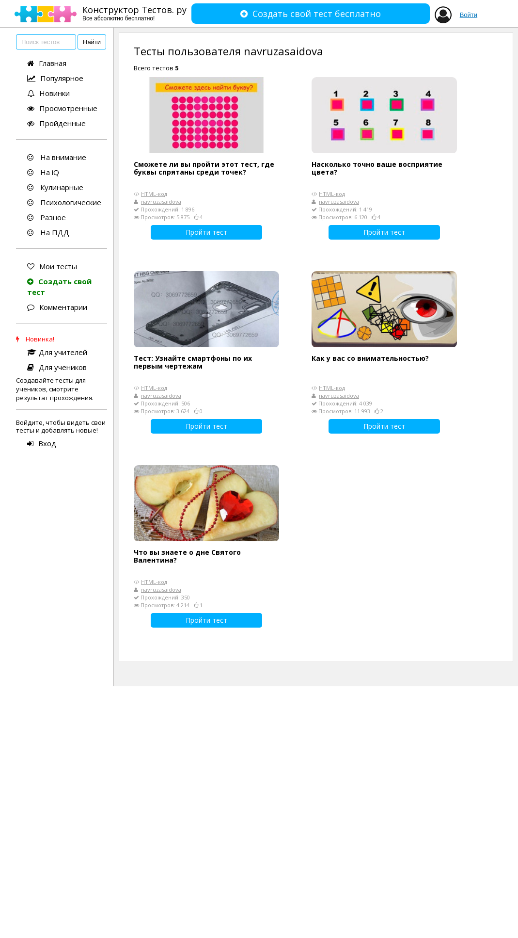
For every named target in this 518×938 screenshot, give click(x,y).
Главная (46, 63)
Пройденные (56, 123)
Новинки (48, 93)
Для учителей (57, 352)
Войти (468, 14)
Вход (41, 443)
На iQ (43, 172)
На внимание (56, 157)
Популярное (55, 78)
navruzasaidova (161, 201)
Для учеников (57, 367)
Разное (46, 217)
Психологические (64, 202)
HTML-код (154, 193)
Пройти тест (206, 232)
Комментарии (57, 307)
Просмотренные (62, 108)
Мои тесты (52, 266)
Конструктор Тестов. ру (134, 13)
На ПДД (48, 232)
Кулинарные (55, 187)
